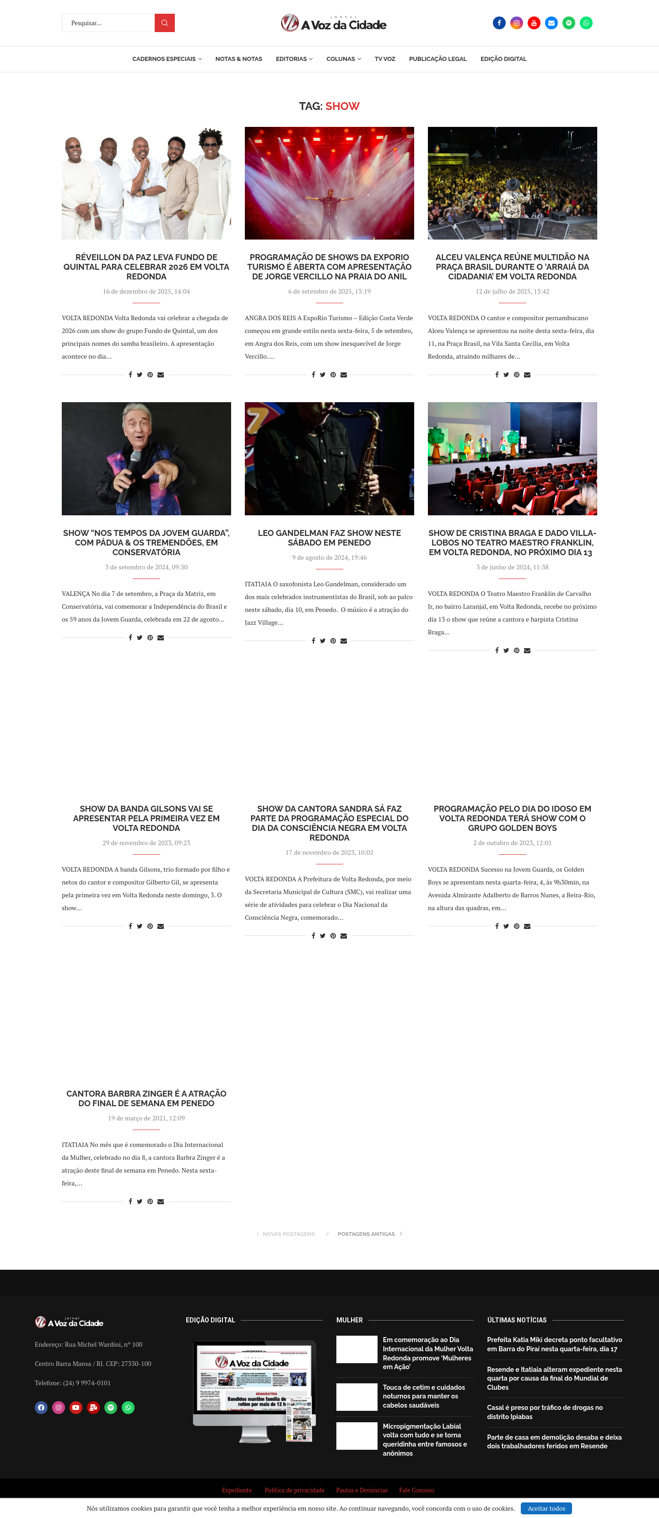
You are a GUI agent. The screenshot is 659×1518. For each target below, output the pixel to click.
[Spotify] (568, 22)
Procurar (165, 23)
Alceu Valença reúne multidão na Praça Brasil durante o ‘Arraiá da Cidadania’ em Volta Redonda (512, 266)
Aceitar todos (546, 1508)
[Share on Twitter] (140, 374)
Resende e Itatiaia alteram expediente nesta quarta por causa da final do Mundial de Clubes (554, 1378)
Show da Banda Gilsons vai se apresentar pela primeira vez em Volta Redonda (146, 818)
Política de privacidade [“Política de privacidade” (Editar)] (295, 1490)
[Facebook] (499, 22)
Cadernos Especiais (164, 58)
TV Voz (385, 58)
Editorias (291, 58)
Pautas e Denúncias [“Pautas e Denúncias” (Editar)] (362, 1490)
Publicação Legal (438, 58)
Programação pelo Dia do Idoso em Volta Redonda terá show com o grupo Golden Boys (513, 818)
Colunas (340, 58)
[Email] (551, 22)
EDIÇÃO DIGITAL (504, 58)
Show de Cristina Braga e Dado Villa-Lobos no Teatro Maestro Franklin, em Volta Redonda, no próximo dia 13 (512, 542)
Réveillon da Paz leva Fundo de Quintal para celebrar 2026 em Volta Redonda (146, 266)
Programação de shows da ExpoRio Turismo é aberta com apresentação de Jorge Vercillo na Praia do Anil (329, 266)
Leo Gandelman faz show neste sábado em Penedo (329, 537)
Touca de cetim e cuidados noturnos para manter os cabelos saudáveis (424, 1396)
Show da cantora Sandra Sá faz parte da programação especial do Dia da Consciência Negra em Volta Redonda (329, 823)
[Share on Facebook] (130, 374)
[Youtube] (534, 22)
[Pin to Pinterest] (150, 374)
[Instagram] (516, 22)
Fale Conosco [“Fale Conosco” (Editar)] (418, 1490)
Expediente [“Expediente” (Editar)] (237, 1490)
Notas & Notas (239, 58)
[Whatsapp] (586, 22)
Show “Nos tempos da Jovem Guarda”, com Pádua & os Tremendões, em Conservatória (146, 542)
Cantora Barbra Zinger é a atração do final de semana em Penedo (146, 1098)
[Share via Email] (160, 374)
